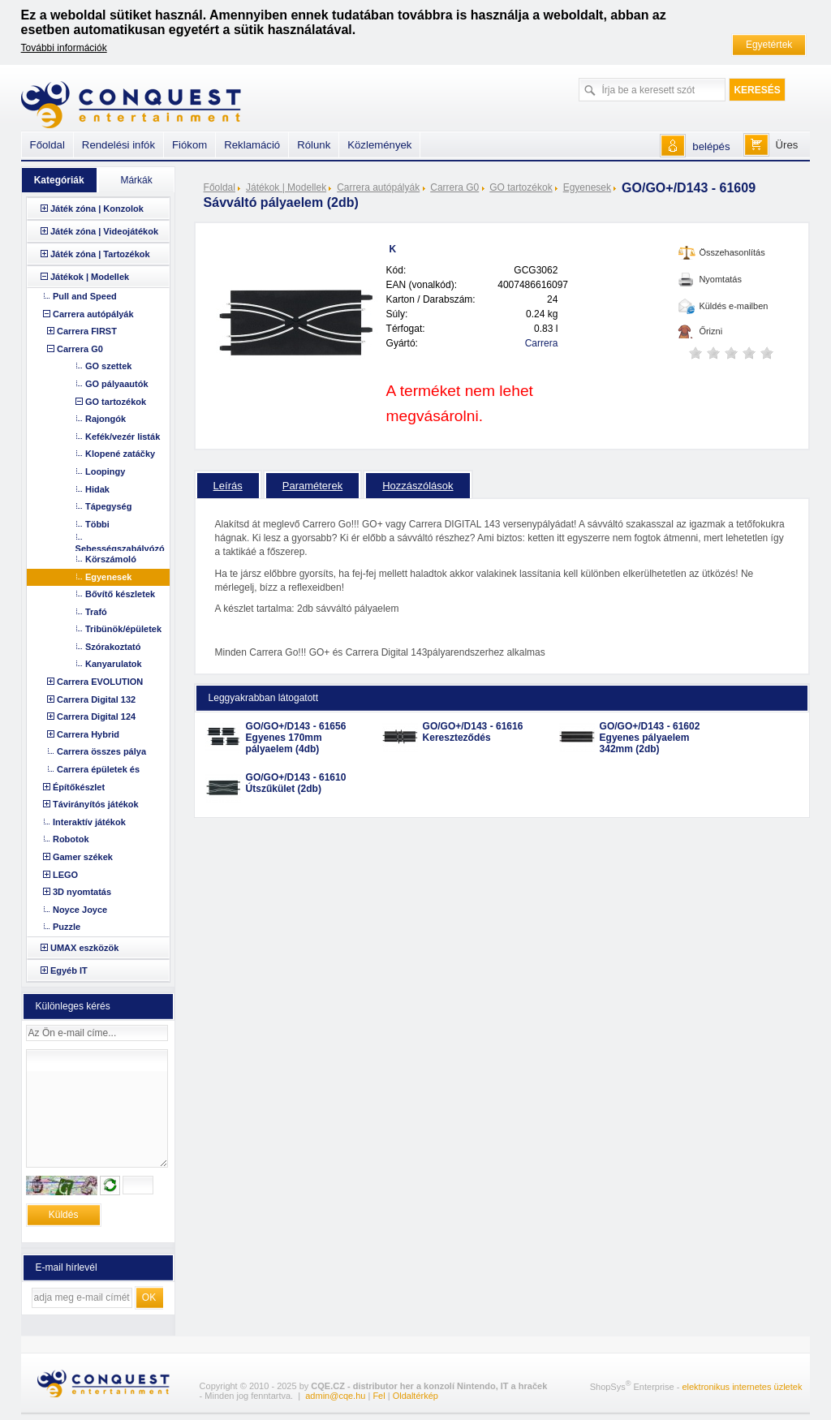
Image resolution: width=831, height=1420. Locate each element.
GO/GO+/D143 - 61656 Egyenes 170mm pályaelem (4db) (296, 738)
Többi (97, 524)
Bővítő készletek (120, 594)
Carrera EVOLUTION (100, 681)
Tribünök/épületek (123, 629)
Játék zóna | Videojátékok (104, 231)
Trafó (96, 612)
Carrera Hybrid (88, 734)
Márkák (136, 180)
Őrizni (710, 331)
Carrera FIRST (87, 331)
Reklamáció (252, 145)
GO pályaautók (117, 384)
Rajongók (105, 419)
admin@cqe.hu (335, 1396)
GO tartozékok (520, 187)
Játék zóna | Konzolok (97, 208)
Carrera (541, 343)
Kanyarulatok (113, 664)
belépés (711, 146)
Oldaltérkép (415, 1396)
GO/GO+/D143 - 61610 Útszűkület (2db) (296, 783)
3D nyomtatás (82, 892)
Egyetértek (769, 44)
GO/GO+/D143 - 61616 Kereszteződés (473, 732)
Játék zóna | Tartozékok (100, 254)
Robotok (71, 839)
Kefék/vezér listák (122, 436)
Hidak (97, 489)
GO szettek (108, 366)
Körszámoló (110, 559)
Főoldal (219, 187)
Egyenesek (587, 187)
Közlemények (379, 145)
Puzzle (66, 927)
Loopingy (105, 471)
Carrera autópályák (378, 187)
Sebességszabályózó (120, 548)
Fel (378, 1396)
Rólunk (313, 145)
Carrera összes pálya (101, 751)
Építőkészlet (79, 787)
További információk (64, 48)
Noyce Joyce (80, 909)
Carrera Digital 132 (96, 699)
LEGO (65, 875)
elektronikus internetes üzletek (742, 1387)
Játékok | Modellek (286, 187)
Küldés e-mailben (733, 306)
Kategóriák (59, 180)
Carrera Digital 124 (96, 716)
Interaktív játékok (89, 822)
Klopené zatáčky (120, 453)
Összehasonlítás (731, 252)
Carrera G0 (454, 187)
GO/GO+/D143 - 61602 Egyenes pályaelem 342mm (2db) (650, 738)
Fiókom (189, 145)
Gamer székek (83, 857)
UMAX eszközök (84, 948)
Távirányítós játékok (96, 804)
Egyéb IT (69, 970)
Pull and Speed (85, 296)
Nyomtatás (720, 279)
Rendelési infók (118, 145)
